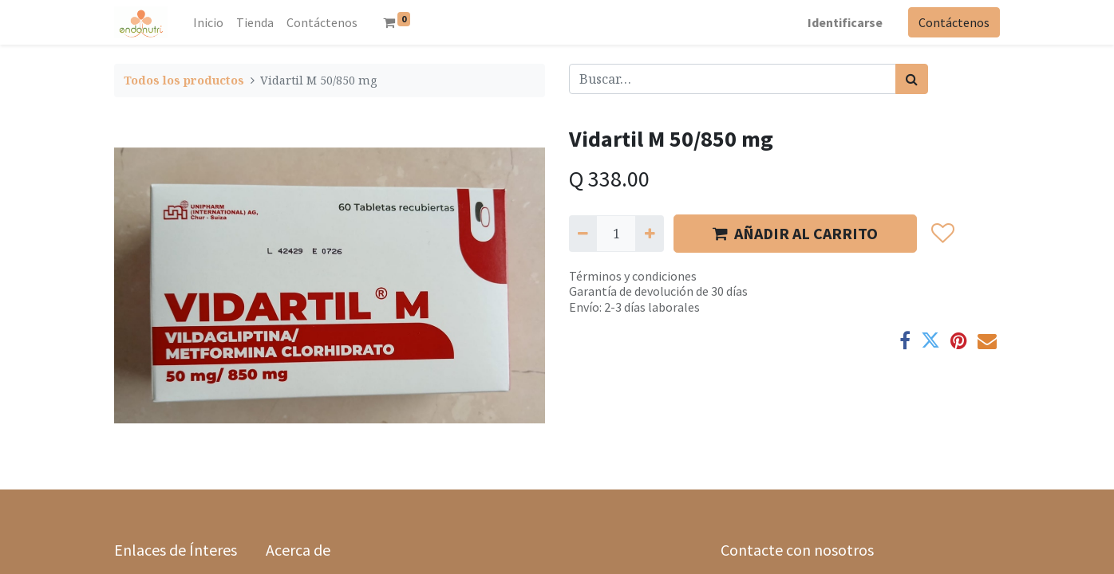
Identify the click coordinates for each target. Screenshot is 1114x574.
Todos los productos (184, 80)
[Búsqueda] (911, 79)
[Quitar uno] (583, 233)
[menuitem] (208, 22)
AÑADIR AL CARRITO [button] (795, 233)
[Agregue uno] (649, 233)
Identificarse (845, 22)
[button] (942, 234)
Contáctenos (954, 22)
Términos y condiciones (633, 276)
